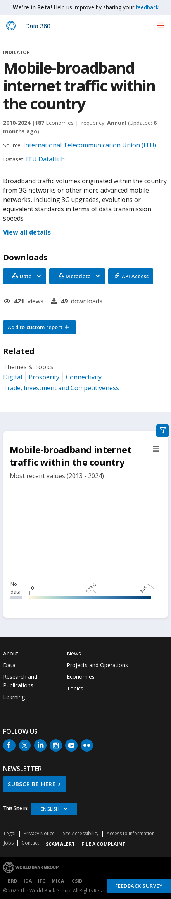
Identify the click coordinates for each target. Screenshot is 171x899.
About (10, 653)
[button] (39, 327)
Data (9, 665)
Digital (12, 377)
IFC (41, 881)
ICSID (76, 881)
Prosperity (44, 377)
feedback (147, 7)
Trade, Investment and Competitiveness (61, 388)
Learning (14, 697)
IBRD (11, 881)
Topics (75, 688)
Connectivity (84, 377)
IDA (28, 881)
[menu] (161, 25)
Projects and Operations (97, 665)
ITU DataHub (45, 159)
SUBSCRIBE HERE (32, 784)
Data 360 (37, 26)
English (50, 809)
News (74, 653)
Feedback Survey (139, 885)
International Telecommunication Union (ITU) (89, 145)
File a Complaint (103, 844)
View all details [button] (27, 232)
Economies (81, 676)
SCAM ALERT (60, 844)
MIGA (58, 881)
